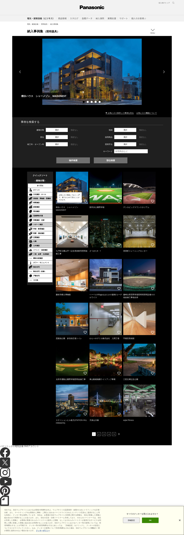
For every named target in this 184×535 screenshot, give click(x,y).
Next (164, 71)
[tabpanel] (92, 72)
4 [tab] (96, 102)
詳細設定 (131, 526)
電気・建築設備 (32, 24)
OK (150, 526)
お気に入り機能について (146, 113)
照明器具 (44, 24)
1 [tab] (84, 102)
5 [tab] (100, 102)
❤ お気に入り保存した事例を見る (120, 113)
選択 (57, 130)
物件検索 (73, 160)
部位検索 (110, 160)
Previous (20, 71)
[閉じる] (180, 526)
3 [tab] (92, 102)
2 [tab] (88, 102)
